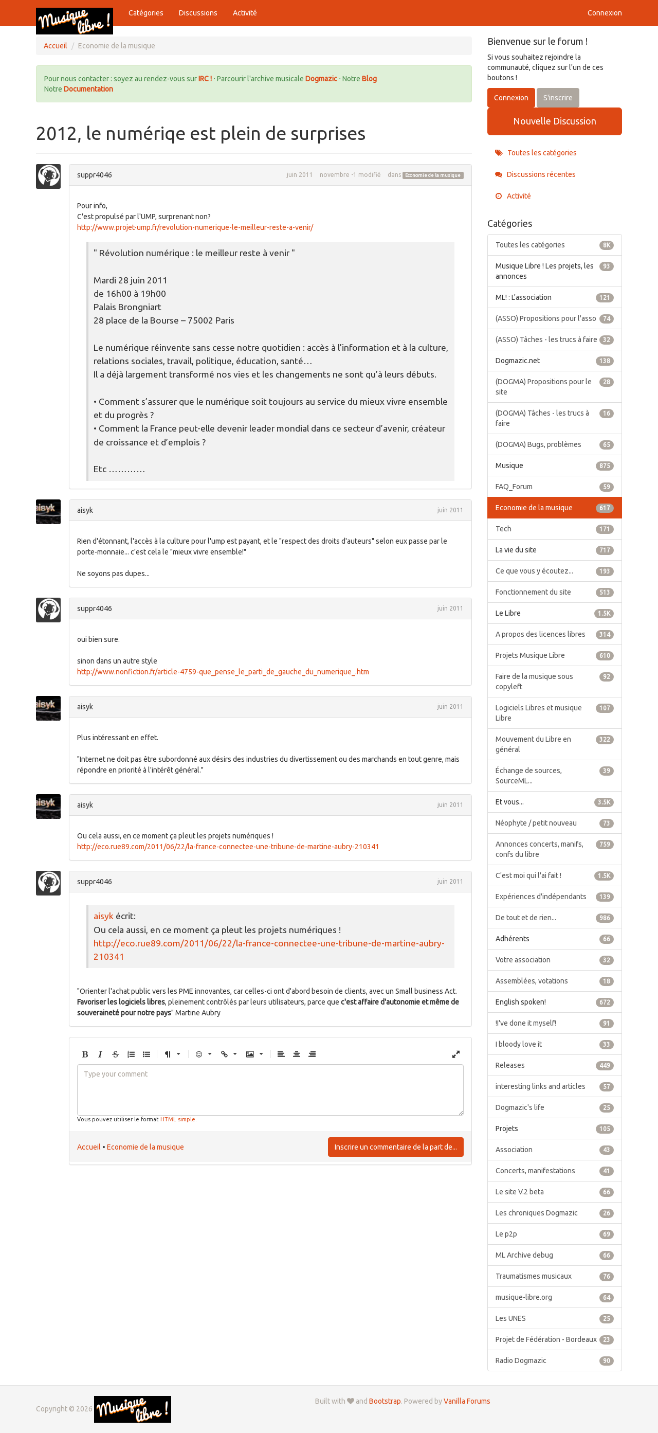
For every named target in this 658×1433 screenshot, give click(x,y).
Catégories (146, 13)
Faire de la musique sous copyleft (555, 681)
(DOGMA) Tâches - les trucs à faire (555, 417)
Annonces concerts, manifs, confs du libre (555, 848)
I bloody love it (555, 1044)
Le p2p (555, 1234)
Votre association (555, 960)
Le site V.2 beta (555, 1192)
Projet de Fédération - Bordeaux (555, 1339)
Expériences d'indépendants (555, 896)
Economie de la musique (433, 175)
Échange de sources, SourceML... (555, 775)
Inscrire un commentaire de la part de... (396, 1147)
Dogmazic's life (555, 1107)
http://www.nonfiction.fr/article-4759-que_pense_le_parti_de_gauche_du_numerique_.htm (223, 672)
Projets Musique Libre (555, 655)
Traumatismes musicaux (555, 1276)
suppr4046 (94, 175)
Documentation (88, 89)
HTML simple (177, 1119)
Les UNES (555, 1318)
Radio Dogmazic (555, 1360)
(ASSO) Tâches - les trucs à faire (555, 339)
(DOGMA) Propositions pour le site (555, 386)
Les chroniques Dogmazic (555, 1213)
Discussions (198, 13)
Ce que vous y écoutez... (555, 571)
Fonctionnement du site (555, 592)
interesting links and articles (555, 1086)
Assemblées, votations (555, 981)
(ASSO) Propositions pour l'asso (555, 318)
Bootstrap (385, 1401)
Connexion (605, 13)
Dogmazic (322, 79)
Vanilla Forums (467, 1401)
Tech (555, 529)
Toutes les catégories (536, 153)
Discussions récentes (535, 174)
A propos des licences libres (555, 634)
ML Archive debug (555, 1255)
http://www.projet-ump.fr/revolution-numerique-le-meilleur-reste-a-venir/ (195, 227)
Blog (369, 79)
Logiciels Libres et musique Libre (555, 712)
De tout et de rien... (555, 917)
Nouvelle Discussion (554, 121)
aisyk (85, 510)
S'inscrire (558, 98)
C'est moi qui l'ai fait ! (555, 875)
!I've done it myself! (555, 1023)
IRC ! (205, 79)
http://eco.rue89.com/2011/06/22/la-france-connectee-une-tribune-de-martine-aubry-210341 (228, 847)
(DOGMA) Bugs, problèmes (555, 444)
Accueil (89, 1147)
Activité (245, 13)
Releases (555, 1065)
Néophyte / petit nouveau (555, 823)
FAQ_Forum (555, 486)
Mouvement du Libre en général (555, 744)
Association (555, 1149)
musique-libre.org (555, 1297)
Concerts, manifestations (555, 1171)
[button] (85, 1055)
